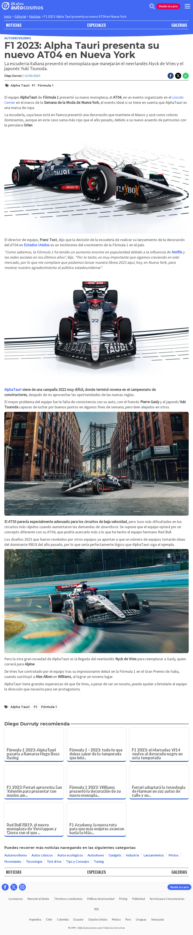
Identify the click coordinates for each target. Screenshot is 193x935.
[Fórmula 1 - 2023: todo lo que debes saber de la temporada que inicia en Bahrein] (96, 745)
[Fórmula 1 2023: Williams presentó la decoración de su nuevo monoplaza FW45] (96, 782)
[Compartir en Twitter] (178, 76)
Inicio (7, 16)
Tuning (99, 861)
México (116, 919)
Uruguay (141, 919)
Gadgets (115, 855)
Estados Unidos (98, 919)
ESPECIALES (96, 25)
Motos (173, 855)
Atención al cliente (38, 898)
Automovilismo (17, 38)
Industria (132, 855)
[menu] (187, 6)
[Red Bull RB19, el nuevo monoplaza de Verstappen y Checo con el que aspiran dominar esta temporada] (34, 820)
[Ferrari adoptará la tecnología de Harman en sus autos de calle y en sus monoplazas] (159, 782)
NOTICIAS (13, 25)
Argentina (35, 919)
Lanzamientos (153, 855)
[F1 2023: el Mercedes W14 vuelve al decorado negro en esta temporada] (159, 745)
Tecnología (34, 861)
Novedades (12, 861)
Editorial (20, 16)
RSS (96, 909)
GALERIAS (179, 25)
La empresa (16, 898)
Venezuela (157, 919)
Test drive (54, 861)
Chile (49, 919)
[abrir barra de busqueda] (152, 6)
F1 (33, 85)
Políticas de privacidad (100, 898)
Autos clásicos (42, 855)
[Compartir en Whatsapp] (186, 76)
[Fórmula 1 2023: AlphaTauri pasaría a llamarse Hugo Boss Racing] (34, 745)
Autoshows (95, 855)
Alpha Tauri (20, 85)
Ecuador (78, 919)
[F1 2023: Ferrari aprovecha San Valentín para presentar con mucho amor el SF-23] (34, 782)
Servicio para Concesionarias (167, 898)
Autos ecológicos (70, 855)
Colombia (63, 919)
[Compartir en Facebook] (171, 76)
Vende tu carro (168, 6)
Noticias (34, 16)
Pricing (123, 898)
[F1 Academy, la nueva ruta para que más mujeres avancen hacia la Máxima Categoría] (96, 820)
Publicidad (138, 898)
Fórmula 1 (45, 85)
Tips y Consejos (77, 861)
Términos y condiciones (68, 898)
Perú (128, 919)
